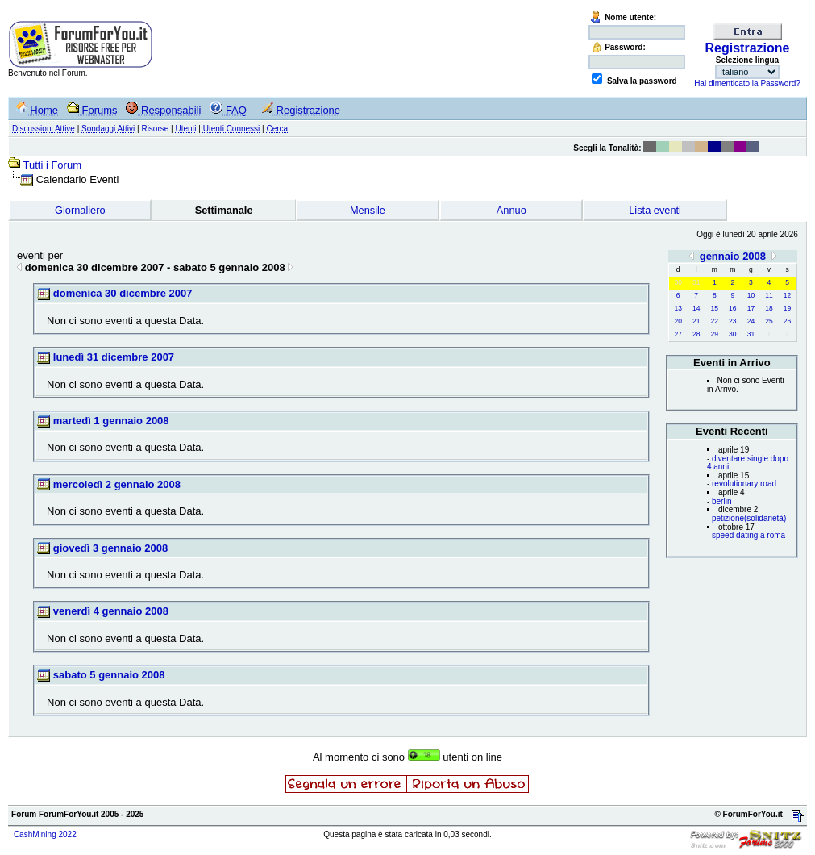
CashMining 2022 (45, 834)
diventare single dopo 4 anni (747, 463)
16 (732, 308)
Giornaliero (80, 210)
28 (696, 334)
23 (732, 321)
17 (751, 308)
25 (768, 321)
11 (768, 295)
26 (787, 321)
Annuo (511, 210)
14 (696, 308)
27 (677, 334)
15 (714, 308)
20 (677, 321)
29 (714, 334)
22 (714, 321)
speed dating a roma (748, 535)
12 (787, 295)
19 (787, 308)
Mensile (367, 210)
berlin (721, 501)
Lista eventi (655, 210)
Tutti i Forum (52, 165)
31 (751, 334)
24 (751, 321)
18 (768, 308)
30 (732, 334)
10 (751, 295)
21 (696, 321)
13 (677, 308)
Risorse (154, 128)
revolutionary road (744, 483)
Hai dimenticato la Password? (747, 83)
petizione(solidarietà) (749, 518)
